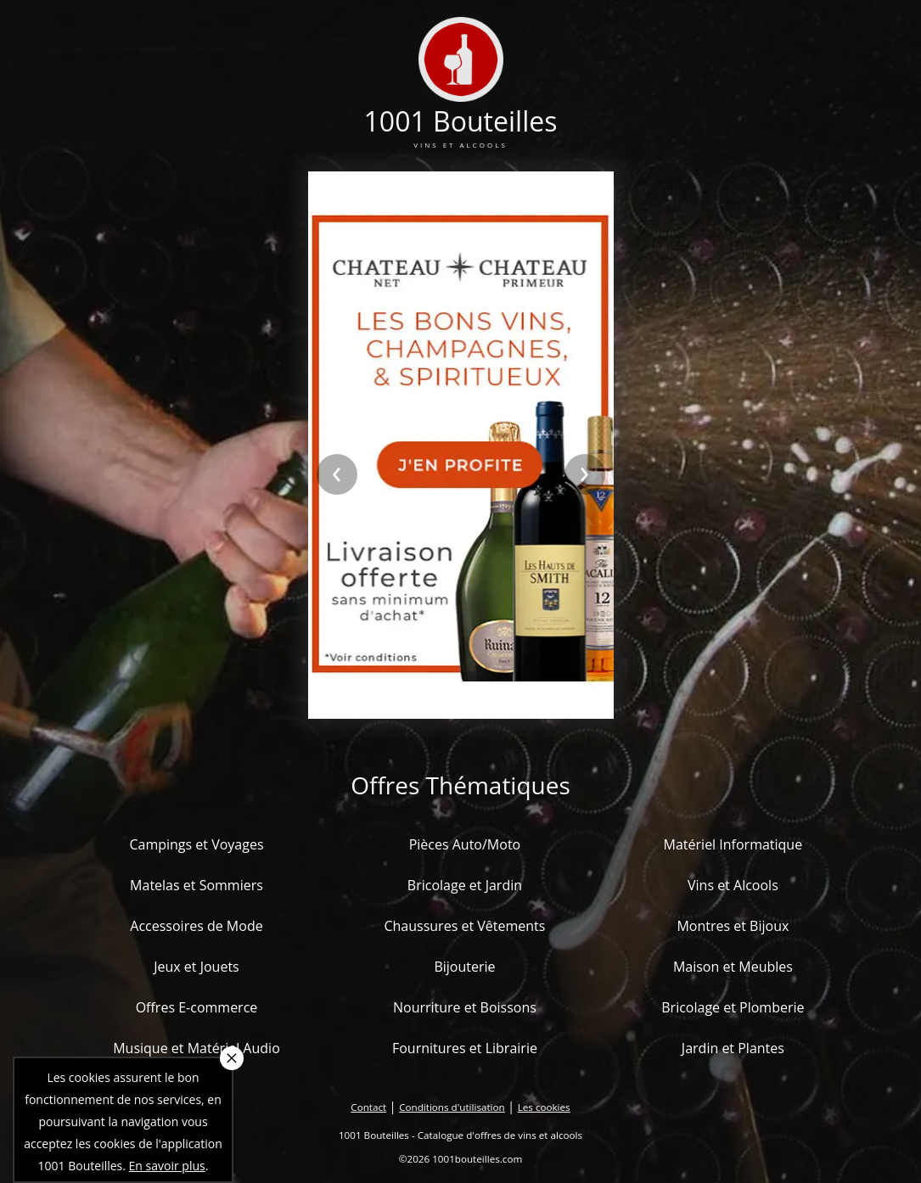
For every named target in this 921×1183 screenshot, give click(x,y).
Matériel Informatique (733, 844)
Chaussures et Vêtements (464, 926)
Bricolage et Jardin (464, 885)
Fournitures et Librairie (464, 1048)
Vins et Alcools (733, 885)
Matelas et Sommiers (196, 885)
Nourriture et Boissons (464, 1007)
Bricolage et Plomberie (732, 1007)
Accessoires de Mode (196, 926)
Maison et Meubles (733, 966)
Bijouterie (464, 966)
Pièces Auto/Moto (465, 844)
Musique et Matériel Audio (196, 1048)
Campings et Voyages (196, 844)
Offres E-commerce (197, 1007)
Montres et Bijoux (733, 926)
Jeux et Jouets (196, 966)
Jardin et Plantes (733, 1048)
